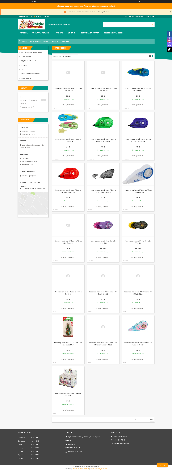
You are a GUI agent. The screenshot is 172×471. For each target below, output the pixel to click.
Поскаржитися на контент (80, 469)
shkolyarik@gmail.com (29, 161)
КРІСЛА (23, 69)
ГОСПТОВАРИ (26, 78)
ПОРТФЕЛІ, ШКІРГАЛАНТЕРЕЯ (31, 52)
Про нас (59, 33)
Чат (162, 465)
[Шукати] (152, 24)
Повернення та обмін (113, 33)
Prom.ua (97, 467)
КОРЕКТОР (54, 41)
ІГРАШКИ (24, 65)
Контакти (72, 33)
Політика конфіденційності (98, 469)
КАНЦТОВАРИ (42, 41)
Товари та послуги (41, 33)
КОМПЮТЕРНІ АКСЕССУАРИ (31, 74)
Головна (24, 33)
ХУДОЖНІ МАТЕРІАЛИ (29, 61)
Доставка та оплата (90, 33)
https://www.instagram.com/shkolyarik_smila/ (35, 188)
